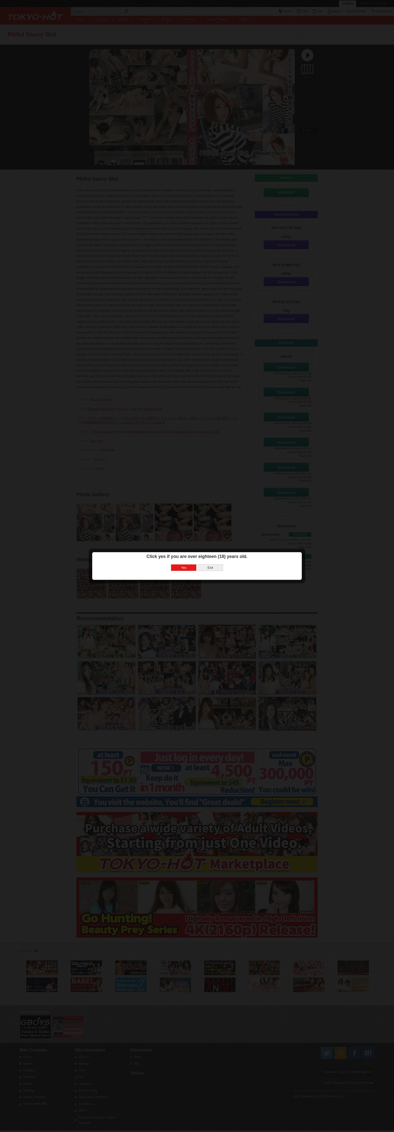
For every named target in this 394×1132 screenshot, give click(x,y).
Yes (183, 568)
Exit (210, 568)
